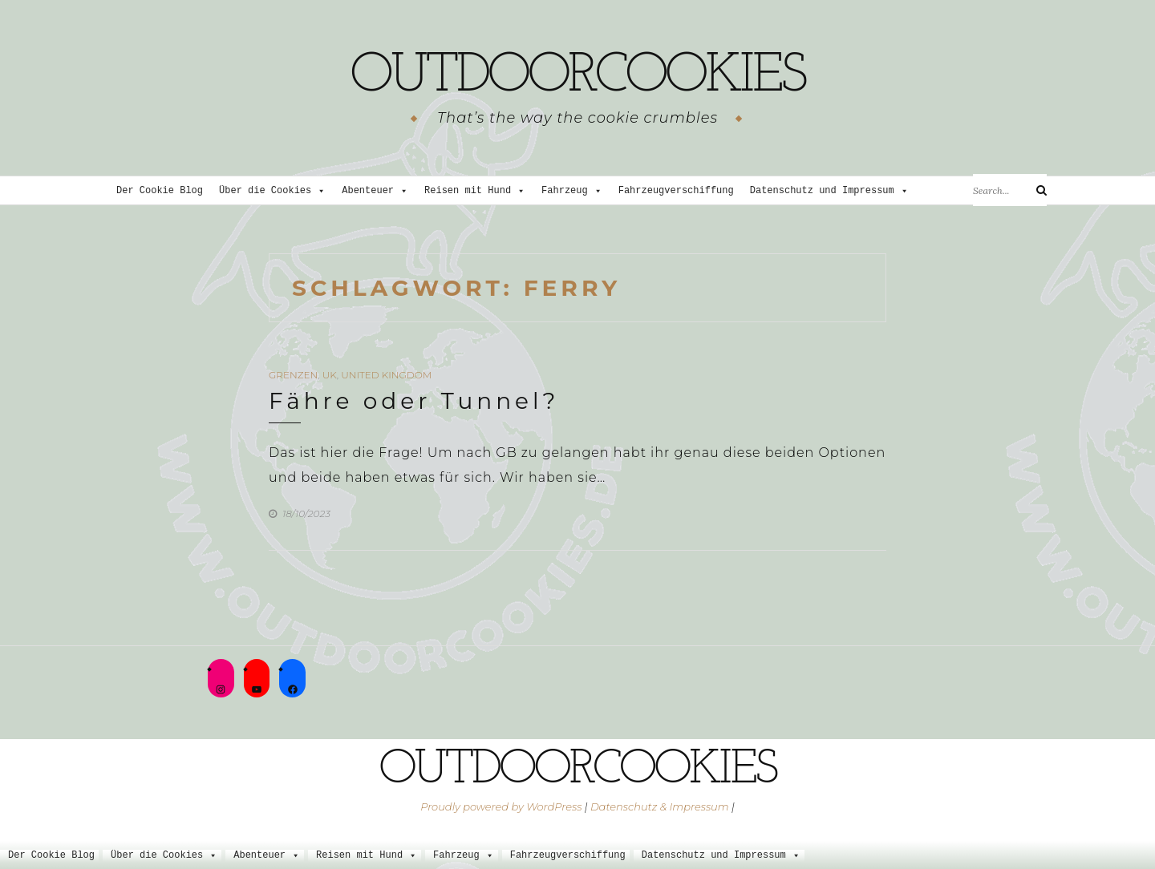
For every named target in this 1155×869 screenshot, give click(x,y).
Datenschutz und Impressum (829, 191)
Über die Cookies (272, 191)
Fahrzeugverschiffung (676, 191)
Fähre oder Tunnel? (414, 400)
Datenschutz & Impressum (659, 806)
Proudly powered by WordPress (501, 806)
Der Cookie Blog (159, 191)
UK (329, 375)
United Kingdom (386, 375)
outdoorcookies (577, 76)
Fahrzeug (571, 191)
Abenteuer (375, 191)
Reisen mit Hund (474, 191)
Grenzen (293, 375)
